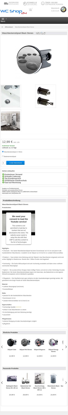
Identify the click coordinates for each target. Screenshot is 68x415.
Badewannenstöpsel (10, 156)
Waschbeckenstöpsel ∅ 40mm (13, 152)
